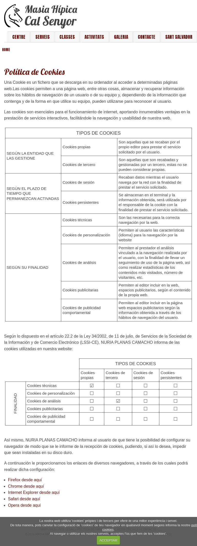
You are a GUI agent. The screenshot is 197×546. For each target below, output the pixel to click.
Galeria (121, 37)
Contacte (146, 37)
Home (6, 49)
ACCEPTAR (108, 540)
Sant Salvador (178, 37)
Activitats (94, 37)
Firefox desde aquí (25, 480)
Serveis (42, 37)
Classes (67, 37)
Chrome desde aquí (26, 486)
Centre (18, 37)
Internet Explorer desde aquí (34, 492)
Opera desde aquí (24, 505)
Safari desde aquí (24, 499)
